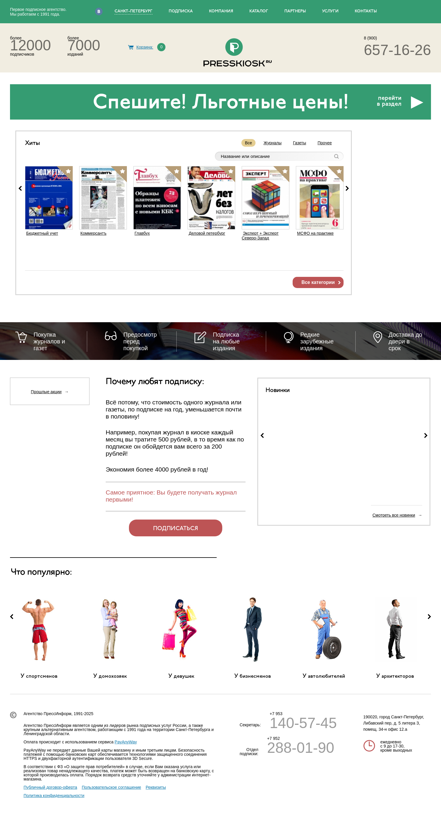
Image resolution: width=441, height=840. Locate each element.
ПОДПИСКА (181, 11)
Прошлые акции (46, 391)
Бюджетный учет (42, 233)
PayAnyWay (126, 742)
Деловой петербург (207, 233)
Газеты (299, 142)
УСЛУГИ (330, 11)
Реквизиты (156, 787)
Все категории (318, 282)
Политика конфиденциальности (54, 795)
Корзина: (144, 47)
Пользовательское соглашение (111, 787)
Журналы (272, 142)
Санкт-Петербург (133, 11)
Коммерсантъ (93, 233)
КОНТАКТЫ (366, 11)
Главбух (142, 233)
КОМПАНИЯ (221, 11)
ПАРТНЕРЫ (295, 11)
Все (248, 142)
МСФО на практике (315, 233)
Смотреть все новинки (393, 515)
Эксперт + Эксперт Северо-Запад (260, 235)
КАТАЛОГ (258, 11)
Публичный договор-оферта (50, 787)
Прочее (325, 142)
